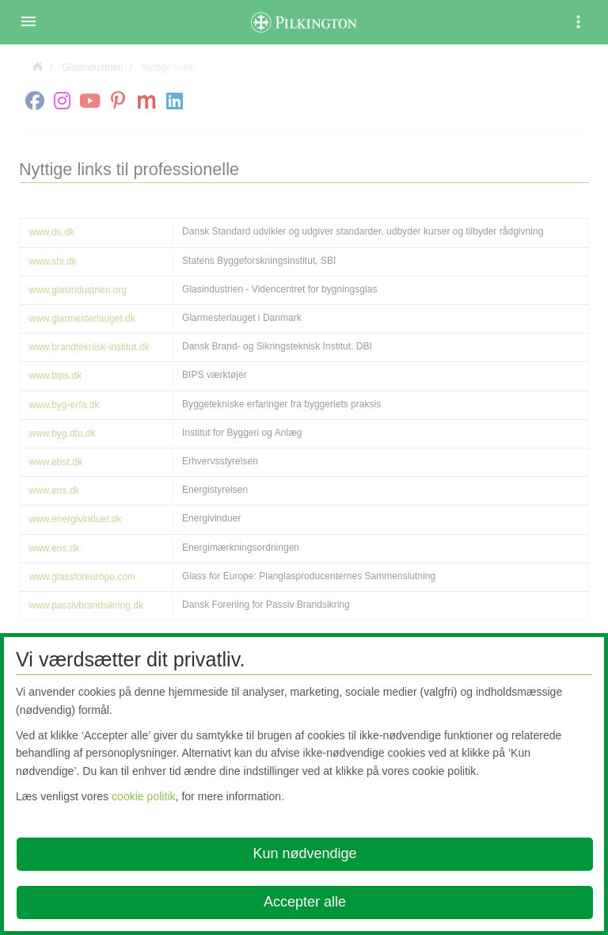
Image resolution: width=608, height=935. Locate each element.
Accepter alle (305, 902)
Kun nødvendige (304, 853)
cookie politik (144, 796)
